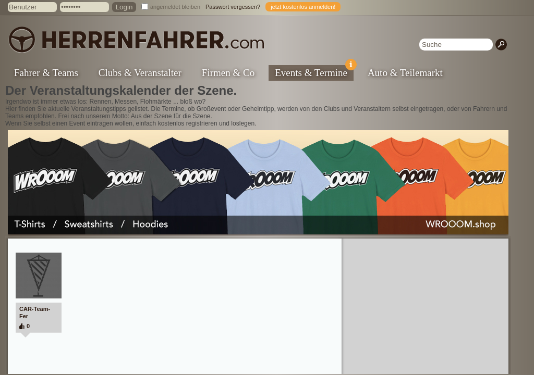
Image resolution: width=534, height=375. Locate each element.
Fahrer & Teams (46, 72)
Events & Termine (314, 71)
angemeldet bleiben (175, 7)
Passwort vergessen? (232, 7)
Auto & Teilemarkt (405, 72)
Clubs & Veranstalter (140, 72)
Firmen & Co (228, 72)
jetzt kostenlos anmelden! (303, 7)
